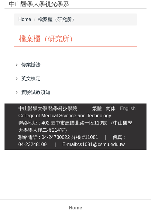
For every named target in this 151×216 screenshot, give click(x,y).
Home (75, 207)
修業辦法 (31, 64)
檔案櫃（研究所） (57, 19)
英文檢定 (31, 78)
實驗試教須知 (35, 92)
